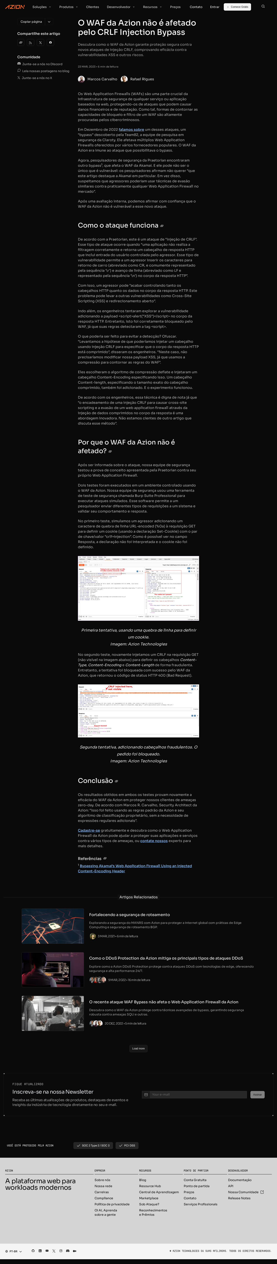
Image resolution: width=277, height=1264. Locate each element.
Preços (189, 1193)
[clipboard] (20, 42)
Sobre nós (102, 1181)
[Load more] (138, 1049)
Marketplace (148, 1199)
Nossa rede (103, 1187)
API (230, 1187)
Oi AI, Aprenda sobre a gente (106, 1213)
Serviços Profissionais (200, 1205)
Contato (190, 1199)
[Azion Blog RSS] (30, 42)
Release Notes (239, 1199)
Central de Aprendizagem (159, 1193)
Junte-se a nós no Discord (40, 64)
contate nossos (154, 841)
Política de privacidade (112, 1205)
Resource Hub (150, 1187)
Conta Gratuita (195, 1181)
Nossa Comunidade (246, 1193)
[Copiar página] (31, 21)
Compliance (104, 1199)
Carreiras (102, 1193)
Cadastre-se (89, 830)
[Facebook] (50, 42)
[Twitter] (40, 42)
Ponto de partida (196, 1187)
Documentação (239, 1181)
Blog (142, 1181)
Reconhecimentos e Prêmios (153, 1213)
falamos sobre (131, 129)
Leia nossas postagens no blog (43, 71)
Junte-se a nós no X (34, 78)
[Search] (263, 7)
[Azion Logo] (15, 7)
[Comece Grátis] (237, 7)
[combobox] (12, 1252)
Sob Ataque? (149, 1205)
